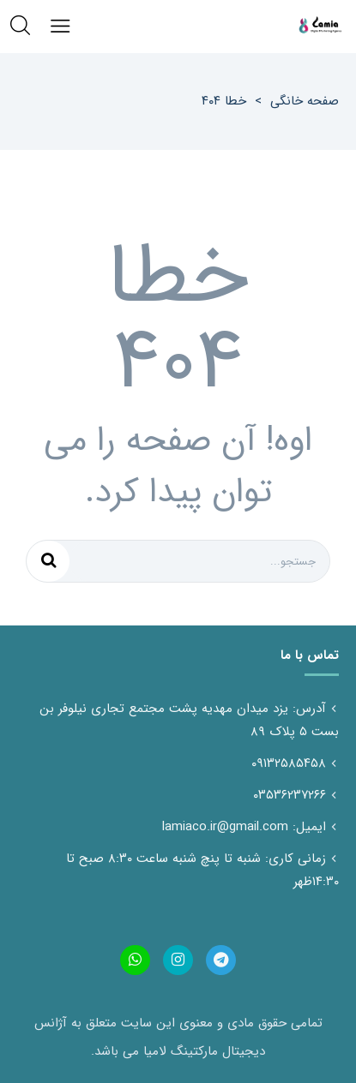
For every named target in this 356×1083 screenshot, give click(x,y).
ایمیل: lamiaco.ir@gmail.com (244, 827)
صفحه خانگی (304, 101)
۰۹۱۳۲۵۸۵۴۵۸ (288, 763)
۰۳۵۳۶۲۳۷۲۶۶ (289, 795)
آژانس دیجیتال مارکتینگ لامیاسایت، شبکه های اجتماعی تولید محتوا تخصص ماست (320, 25)
